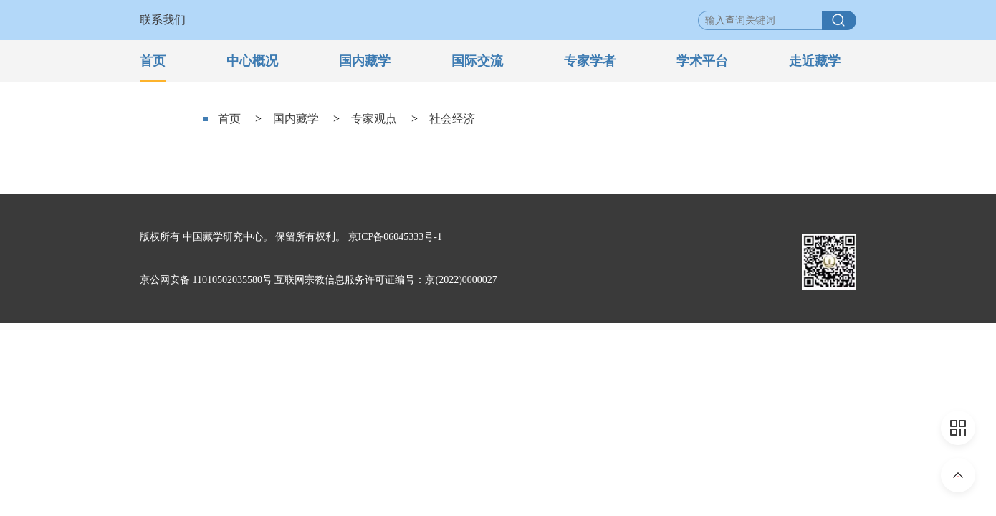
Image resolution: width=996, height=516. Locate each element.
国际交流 (477, 61)
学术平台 (702, 61)
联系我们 (163, 20)
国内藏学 (365, 61)
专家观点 (374, 119)
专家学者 (590, 61)
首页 (153, 61)
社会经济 (452, 119)
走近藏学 (815, 61)
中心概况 (252, 61)
